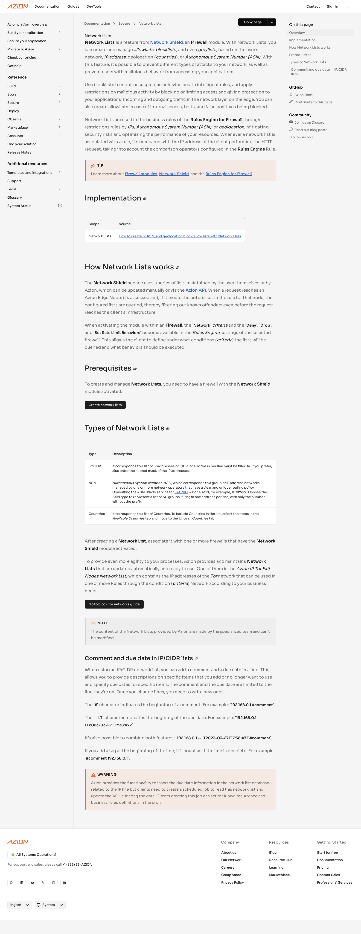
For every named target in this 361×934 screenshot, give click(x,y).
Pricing (323, 867)
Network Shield (166, 42)
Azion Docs (301, 95)
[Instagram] (54, 882)
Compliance (231, 875)
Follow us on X (302, 137)
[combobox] (15, 905)
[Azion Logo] (17, 6)
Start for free (327, 852)
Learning (276, 867)
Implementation (302, 40)
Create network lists (105, 405)
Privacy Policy (232, 882)
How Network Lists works (310, 47)
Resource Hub (281, 860)
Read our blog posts (308, 130)
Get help (14, 66)
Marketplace (279, 875)
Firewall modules (141, 173)
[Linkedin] (22, 882)
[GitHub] (11, 882)
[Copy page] (253, 22)
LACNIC (181, 492)
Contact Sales (328, 875)
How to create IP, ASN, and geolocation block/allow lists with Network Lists (180, 236)
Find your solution (22, 144)
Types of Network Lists (307, 62)
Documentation (330, 860)
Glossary (14, 197)
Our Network (231, 860)
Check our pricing (21, 57)
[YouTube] (32, 882)
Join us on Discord (307, 122)
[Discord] (64, 882)
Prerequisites (300, 55)
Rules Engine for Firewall (229, 173)
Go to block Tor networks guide (114, 604)
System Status (34, 206)
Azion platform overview (27, 24)
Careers (227, 867)
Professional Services (334, 882)
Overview (297, 33)
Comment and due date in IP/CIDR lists (319, 71)
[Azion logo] (91, 842)
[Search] (348, 6)
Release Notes (19, 152)
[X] (43, 882)
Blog (273, 852)
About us (228, 852)
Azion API (196, 290)
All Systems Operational (33, 855)
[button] (35, 24)
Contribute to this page (311, 102)
